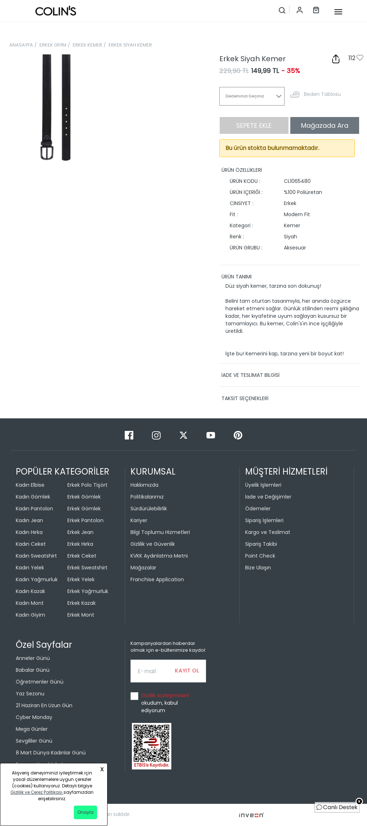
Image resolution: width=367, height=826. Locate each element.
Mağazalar (143, 567)
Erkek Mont (80, 614)
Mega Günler (32, 729)
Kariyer (138, 520)
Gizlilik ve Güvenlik (152, 544)
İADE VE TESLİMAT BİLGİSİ (250, 375)
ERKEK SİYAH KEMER (130, 45)
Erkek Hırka (80, 544)
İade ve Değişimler (268, 496)
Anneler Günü (33, 658)
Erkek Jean (80, 532)
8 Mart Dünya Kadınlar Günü (51, 752)
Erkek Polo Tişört (87, 485)
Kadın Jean (29, 520)
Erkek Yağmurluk (87, 591)
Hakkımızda (144, 485)
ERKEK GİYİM (52, 45)
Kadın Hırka (29, 532)
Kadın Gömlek (33, 496)
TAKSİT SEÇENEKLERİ (244, 398)
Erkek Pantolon (85, 520)
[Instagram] (157, 435)
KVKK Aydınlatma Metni (159, 555)
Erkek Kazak (81, 603)
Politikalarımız (147, 496)
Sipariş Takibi (261, 544)
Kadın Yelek (30, 567)
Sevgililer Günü (34, 740)
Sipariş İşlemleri (264, 520)
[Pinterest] (238, 435)
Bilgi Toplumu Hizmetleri (160, 532)
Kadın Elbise (30, 485)
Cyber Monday (34, 717)
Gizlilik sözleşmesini (165, 695)
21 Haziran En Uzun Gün (44, 705)
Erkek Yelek (81, 579)
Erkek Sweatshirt (87, 567)
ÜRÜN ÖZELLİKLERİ (241, 170)
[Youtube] (211, 435)
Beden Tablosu (322, 94)
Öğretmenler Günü (39, 681)
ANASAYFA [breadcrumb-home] (21, 45)
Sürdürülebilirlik (148, 508)
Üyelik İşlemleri (263, 485)
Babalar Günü (32, 670)
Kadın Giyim (30, 614)
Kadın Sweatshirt (36, 555)
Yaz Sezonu (30, 693)
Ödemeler (258, 508)
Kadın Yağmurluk (37, 579)
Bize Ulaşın (258, 567)
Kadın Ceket (31, 544)
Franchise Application (157, 579)
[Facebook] (130, 435)
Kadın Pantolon (34, 508)
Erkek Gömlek (84, 496)
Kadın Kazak (30, 591)
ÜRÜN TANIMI (236, 276)
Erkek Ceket (81, 555)
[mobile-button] (338, 11)
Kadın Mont (30, 603)
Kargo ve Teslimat (267, 532)
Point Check (260, 555)
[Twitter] (184, 435)
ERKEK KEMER (87, 45)
